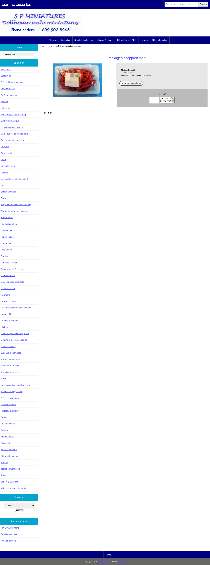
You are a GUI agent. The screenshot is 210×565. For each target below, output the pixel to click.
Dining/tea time (8, 166)
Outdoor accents (8, 404)
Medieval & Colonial (10, 365)
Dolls (3, 185)
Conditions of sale (9, 534)
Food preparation (9, 224)
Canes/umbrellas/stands (12, 127)
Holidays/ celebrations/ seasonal (16, 307)
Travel (4, 475)
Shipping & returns (105, 40)
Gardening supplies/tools (12, 282)
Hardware (5, 295)
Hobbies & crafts (8, 301)
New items (53, 46)
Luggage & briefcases (11, 353)
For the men (6, 243)
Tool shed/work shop (10, 469)
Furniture (5, 256)
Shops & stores (8, 436)
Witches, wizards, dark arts (13, 488)
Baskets (4, 101)
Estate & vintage (8, 192)
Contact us (65, 40)
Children (5, 146)
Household (6, 314)
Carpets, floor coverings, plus (14, 134)
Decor (3, 159)
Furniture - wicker (9, 262)
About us (53, 40)
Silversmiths (6, 443)
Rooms (4, 417)
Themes (4, 462)
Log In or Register (21, 4)
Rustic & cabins (8, 423)
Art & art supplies (9, 95)
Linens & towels (8, 346)
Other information (160, 40)
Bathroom (5, 108)
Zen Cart (122, 562)
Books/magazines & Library (13, 114)
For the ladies (7, 237)
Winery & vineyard (9, 482)
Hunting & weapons (10, 320)
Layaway (144, 40)
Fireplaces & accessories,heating (16, 204)
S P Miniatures (103, 562)
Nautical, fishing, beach (11, 391)
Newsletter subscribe (83, 40)
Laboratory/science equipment (15, 333)
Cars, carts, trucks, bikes (12, 140)
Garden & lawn (8, 275)
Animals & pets (8, 88)
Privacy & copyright (10, 528)
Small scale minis (9, 449)
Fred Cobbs (6, 250)
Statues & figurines (9, 456)
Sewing (4, 430)
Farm (3, 198)
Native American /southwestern (15, 385)
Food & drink (7, 217)
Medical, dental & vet (10, 359)
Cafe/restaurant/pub (10, 121)
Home (5, 4)
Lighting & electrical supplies (14, 340)
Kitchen (4, 327)
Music (3, 378)
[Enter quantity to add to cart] (154, 100)
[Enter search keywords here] (181, 4)
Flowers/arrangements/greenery (16, 211)
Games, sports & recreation (13, 269)
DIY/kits (4, 172)
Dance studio (7, 153)
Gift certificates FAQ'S (126, 40)
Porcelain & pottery (10, 411)
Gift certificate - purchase (12, 82)
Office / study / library (11, 398)
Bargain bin (6, 76)
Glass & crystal (8, 288)
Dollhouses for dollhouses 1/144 (16, 179)
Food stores (6, 230)
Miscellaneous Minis (10, 372)
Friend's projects (8, 541)
